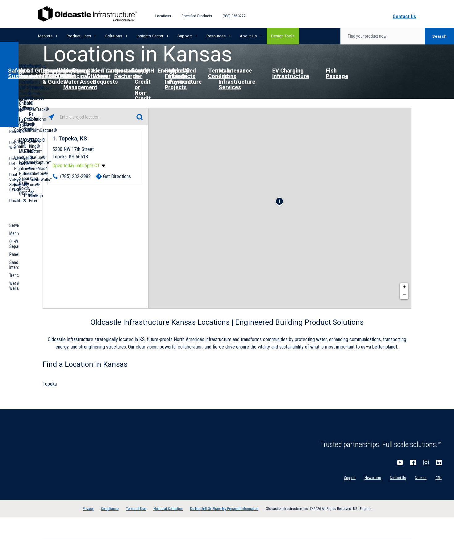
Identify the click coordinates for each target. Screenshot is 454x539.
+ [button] (404, 287)
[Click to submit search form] (139, 116)
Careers (421, 478)
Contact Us (398, 478)
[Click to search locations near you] (51, 116)
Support (184, 36)
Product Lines (79, 36)
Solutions (113, 36)
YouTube (400, 462)
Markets (45, 36)
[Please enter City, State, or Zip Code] (95, 117)
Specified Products (196, 16)
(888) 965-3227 (234, 16)
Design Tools (282, 36)
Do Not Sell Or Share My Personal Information (224, 509)
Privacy (88, 509)
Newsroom (372, 478)
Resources (216, 36)
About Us (248, 36)
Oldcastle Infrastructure (87, 14)
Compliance (110, 509)
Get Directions (117, 176)
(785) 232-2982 (75, 176)
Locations (163, 16)
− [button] (404, 295)
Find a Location (57, 72)
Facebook (413, 462)
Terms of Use (136, 509)
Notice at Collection (168, 509)
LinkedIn (439, 462)
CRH (438, 478)
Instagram (426, 462)
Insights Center (150, 36)
